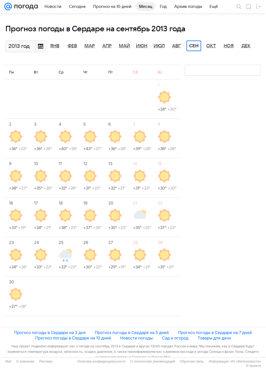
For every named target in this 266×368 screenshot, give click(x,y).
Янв (54, 46)
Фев (72, 46)
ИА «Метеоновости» (245, 361)
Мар (89, 46)
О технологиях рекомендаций (152, 361)
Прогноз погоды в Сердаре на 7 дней (215, 332)
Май (124, 46)
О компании (25, 361)
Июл (159, 46)
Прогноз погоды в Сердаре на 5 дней (132, 332)
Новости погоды (136, 338)
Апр (107, 46)
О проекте (253, 366)
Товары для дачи (214, 338)
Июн (141, 46)
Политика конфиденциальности (101, 361)
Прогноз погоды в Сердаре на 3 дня (50, 332)
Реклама (45, 361)
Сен (194, 46)
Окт (211, 46)
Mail (8, 361)
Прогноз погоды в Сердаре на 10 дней (73, 338)
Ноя (229, 46)
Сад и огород (175, 338)
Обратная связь (192, 361)
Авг (176, 46)
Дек (246, 46)
